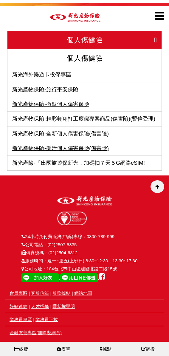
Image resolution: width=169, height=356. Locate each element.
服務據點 (61, 293)
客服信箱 (40, 293)
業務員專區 (21, 319)
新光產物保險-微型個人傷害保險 (50, 104)
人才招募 (40, 306)
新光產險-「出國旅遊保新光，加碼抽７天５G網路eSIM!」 (81, 163)
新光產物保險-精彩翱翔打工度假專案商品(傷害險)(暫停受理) (83, 119)
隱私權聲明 (63, 306)
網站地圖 (83, 293)
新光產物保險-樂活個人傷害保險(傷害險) (60, 148)
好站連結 (18, 306)
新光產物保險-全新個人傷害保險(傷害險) (60, 134)
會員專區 (18, 293)
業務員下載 (46, 319)
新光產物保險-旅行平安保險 (45, 90)
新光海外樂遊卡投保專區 (41, 75)
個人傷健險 (114, 40)
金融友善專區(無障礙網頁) (36, 332)
